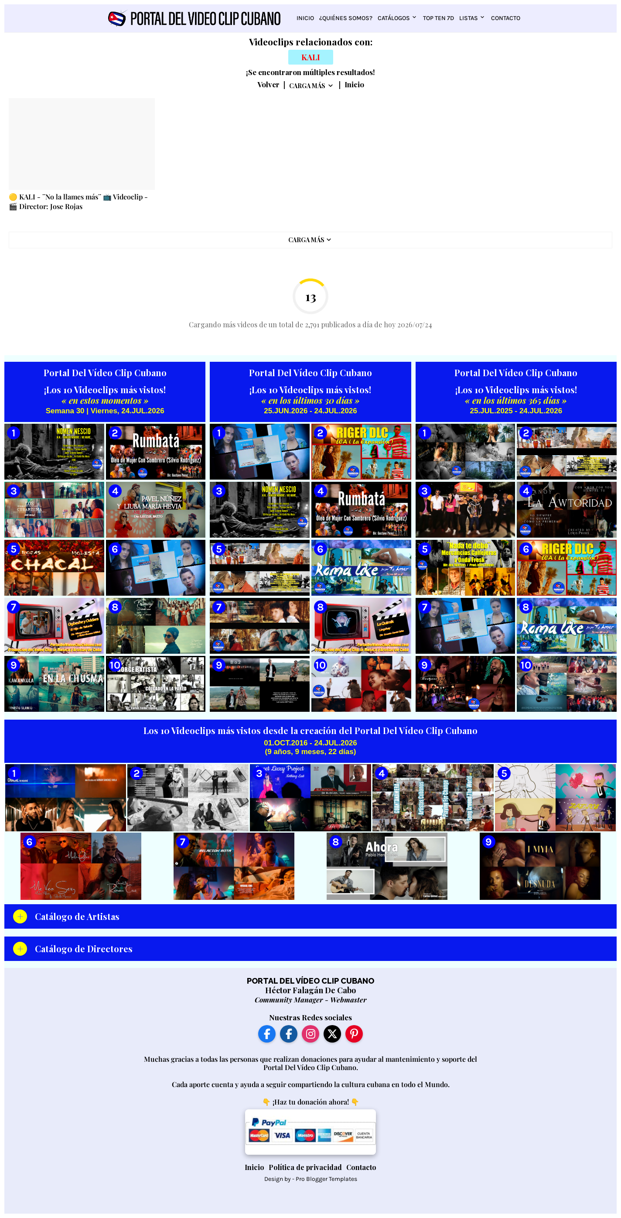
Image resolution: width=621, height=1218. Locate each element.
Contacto (505, 18)
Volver (268, 84)
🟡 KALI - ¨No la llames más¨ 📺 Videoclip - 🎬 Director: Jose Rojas (78, 201)
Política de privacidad (305, 1167)
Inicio (305, 18)
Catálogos (394, 18)
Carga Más (307, 86)
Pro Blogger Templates (326, 1179)
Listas (468, 18)
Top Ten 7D (438, 18)
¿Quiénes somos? (345, 18)
